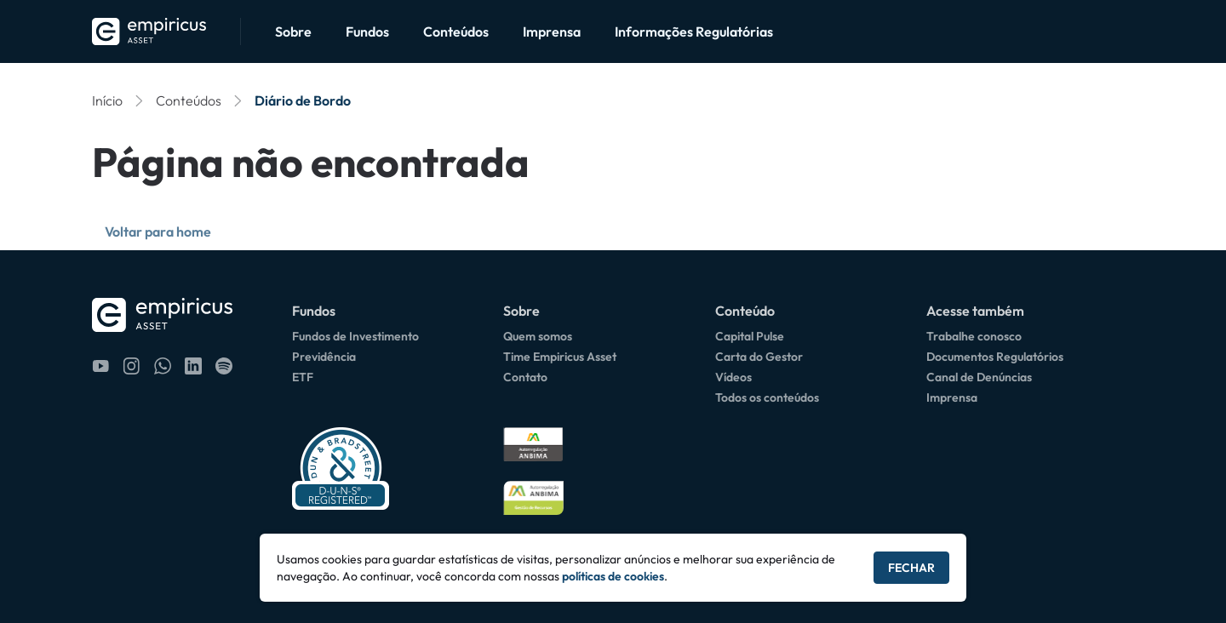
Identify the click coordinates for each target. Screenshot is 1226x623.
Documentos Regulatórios (994, 356)
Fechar (911, 567)
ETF (302, 377)
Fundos (367, 31)
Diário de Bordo (303, 100)
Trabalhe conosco (974, 336)
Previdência (324, 356)
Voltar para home (158, 231)
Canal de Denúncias (979, 377)
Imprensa (552, 31)
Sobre (293, 31)
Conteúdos (456, 31)
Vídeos (733, 377)
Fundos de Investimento (355, 336)
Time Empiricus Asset (559, 356)
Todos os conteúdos (767, 397)
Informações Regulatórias (694, 31)
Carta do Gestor (759, 356)
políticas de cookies (613, 576)
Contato (525, 377)
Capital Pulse (749, 336)
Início (107, 100)
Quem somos (537, 336)
